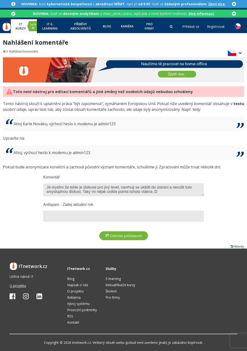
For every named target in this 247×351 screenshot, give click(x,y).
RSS (70, 316)
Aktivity (237, 246)
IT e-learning (50, 26)
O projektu (18, 285)
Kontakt (73, 322)
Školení (111, 291)
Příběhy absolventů (80, 26)
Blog (107, 26)
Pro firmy (149, 26)
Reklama (74, 297)
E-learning (113, 278)
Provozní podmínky (82, 310)
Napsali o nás (77, 285)
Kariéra (127, 26)
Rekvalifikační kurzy (120, 285)
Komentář (51, 177)
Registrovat (216, 26)
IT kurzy (26, 26)
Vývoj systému (78, 303)
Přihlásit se (190, 26)
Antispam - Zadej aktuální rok (68, 204)
